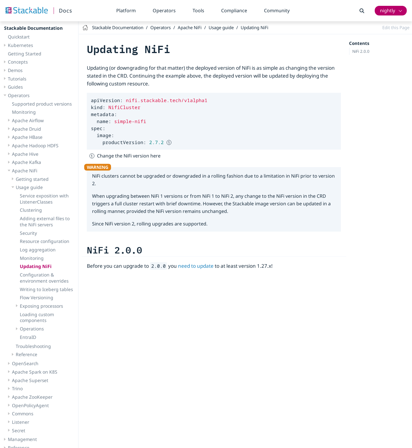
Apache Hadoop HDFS (35, 115)
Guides (15, 56)
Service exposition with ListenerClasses (44, 168)
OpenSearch (25, 333)
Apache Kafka (26, 131)
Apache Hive (25, 123)
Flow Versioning (36, 267)
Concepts (18, 31)
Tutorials (17, 48)
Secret (18, 400)
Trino (17, 358)
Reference (26, 324)
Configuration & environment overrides (44, 247)
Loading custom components (37, 287)
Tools (198, 10)
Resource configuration (44, 210)
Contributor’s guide (29, 425)
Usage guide (29, 156)
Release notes (23, 442)
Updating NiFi (36, 235)
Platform (126, 10)
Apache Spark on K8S (34, 341)
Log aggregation (38, 219)
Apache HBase (27, 106)
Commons (22, 383)
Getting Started (24, 23)
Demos (15, 39)
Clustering (31, 179)
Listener (20, 391)
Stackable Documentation (117, 27)
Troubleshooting (33, 315)
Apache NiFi (24, 140)
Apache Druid (26, 98)
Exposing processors (41, 275)
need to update (196, 265)
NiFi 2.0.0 (360, 51)
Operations (32, 298)
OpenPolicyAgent (30, 375)
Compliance (234, 10)
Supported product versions (42, 73)
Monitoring (24, 81)
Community (277, 10)
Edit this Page (395, 27)
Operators (164, 10)
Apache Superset (30, 349)
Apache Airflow (28, 90)
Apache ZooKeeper (32, 366)
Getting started (32, 148)
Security (28, 202)
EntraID (28, 306)
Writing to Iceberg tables (46, 259)
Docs (65, 10)
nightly (387, 10)
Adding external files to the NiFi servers (45, 191)
